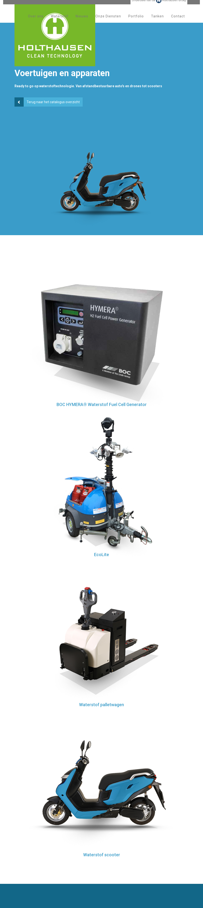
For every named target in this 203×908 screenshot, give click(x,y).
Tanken (157, 21)
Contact (178, 21)
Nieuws (82, 21)
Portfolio (136, 21)
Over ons (36, 21)
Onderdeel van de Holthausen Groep (159, 5)
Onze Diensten (108, 21)
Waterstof (59, 21)
